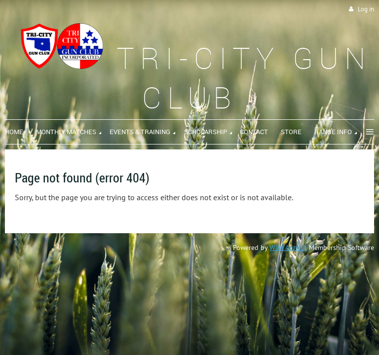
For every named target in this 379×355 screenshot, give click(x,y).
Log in (366, 9)
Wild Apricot (288, 247)
